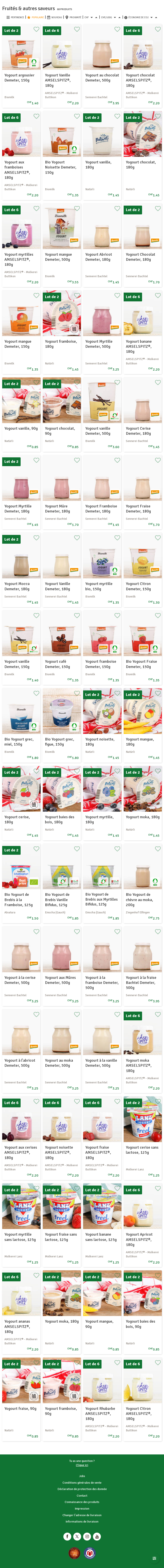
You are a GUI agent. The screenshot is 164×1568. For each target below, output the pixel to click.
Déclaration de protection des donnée (82, 1489)
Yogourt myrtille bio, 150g (98, 586)
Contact (82, 1495)
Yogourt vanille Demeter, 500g (97, 431)
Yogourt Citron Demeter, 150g (138, 586)
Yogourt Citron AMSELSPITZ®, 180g (139, 1413)
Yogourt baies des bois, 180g (59, 819)
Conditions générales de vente (82, 1483)
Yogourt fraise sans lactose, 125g (61, 1237)
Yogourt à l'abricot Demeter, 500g (19, 1063)
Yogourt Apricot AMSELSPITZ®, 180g (139, 1239)
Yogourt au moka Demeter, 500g (59, 1063)
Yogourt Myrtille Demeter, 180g (18, 509)
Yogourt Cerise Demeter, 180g (138, 431)
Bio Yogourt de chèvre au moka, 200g (139, 899)
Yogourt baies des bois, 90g (140, 1324)
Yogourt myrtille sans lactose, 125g (20, 1237)
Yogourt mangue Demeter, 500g (58, 257)
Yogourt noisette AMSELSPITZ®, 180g (59, 1152)
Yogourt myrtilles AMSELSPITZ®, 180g (18, 259)
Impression (82, 1508)
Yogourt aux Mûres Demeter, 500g (60, 980)
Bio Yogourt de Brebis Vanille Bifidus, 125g (57, 899)
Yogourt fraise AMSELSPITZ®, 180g (98, 1152)
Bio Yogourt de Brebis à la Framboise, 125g (18, 899)
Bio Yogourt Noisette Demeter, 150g (60, 167)
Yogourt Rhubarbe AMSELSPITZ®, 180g (100, 1413)
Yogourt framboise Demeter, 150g (100, 664)
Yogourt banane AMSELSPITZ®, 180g (139, 346)
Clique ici (82, 1465)
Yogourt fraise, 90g (20, 1408)
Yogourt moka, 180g (143, 817)
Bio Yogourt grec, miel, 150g (19, 742)
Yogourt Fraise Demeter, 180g (138, 509)
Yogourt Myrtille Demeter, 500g (98, 344)
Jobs (82, 1476)
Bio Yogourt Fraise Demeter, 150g (141, 664)
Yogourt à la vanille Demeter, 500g (101, 1063)
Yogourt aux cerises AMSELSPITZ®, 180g (20, 1152)
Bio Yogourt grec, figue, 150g (59, 742)
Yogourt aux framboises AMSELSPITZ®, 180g (17, 170)
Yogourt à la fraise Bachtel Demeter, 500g (141, 982)
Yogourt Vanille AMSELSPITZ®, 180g (58, 80)
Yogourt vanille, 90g (21, 428)
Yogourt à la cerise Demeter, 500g (20, 980)
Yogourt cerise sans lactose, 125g (142, 1150)
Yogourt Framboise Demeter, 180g (101, 509)
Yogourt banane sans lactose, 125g (101, 1237)
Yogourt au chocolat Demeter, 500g (102, 78)
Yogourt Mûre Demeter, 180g (57, 509)
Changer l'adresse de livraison (82, 1515)
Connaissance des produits (82, 1502)
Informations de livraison (82, 1521)
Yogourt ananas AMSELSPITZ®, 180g (17, 1326)
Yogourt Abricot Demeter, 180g (98, 257)
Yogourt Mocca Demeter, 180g (17, 586)
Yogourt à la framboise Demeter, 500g (102, 982)
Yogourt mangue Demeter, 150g (17, 344)
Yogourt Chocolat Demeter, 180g (140, 257)
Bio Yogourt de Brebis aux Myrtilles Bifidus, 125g (101, 899)
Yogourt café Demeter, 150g (57, 664)
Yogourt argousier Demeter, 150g (19, 78)
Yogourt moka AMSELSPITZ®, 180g (139, 1065)
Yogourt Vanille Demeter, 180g (57, 586)
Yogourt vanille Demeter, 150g (16, 664)
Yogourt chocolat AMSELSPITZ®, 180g (140, 80)
